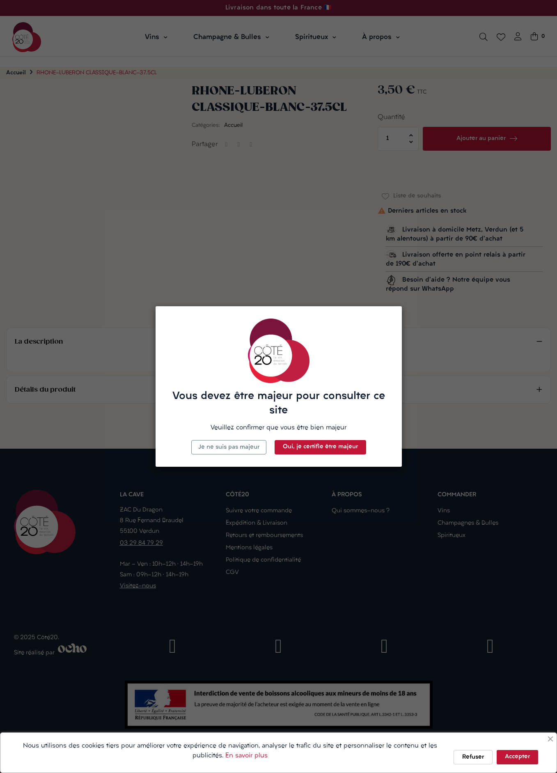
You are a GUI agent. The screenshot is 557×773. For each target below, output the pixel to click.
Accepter (517, 757)
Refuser (473, 757)
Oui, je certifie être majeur (320, 447)
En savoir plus (246, 755)
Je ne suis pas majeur (228, 447)
